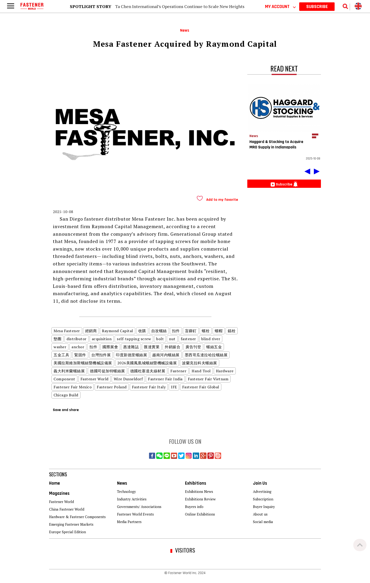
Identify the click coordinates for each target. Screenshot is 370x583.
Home (54, 483)
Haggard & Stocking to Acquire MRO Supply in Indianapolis (276, 144)
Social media (263, 521)
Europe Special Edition (67, 531)
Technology (126, 491)
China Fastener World (66, 509)
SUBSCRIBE (317, 7)
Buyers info (194, 506)
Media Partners (129, 521)
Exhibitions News (199, 491)
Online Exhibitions (200, 514)
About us (260, 514)
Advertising (262, 491)
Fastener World (61, 501)
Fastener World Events (135, 514)
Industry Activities (132, 499)
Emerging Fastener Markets (71, 524)
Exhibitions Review (200, 499)
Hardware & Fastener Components (77, 516)
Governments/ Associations (139, 506)
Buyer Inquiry (264, 506)
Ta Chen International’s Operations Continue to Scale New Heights (179, 6)
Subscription (263, 499)
